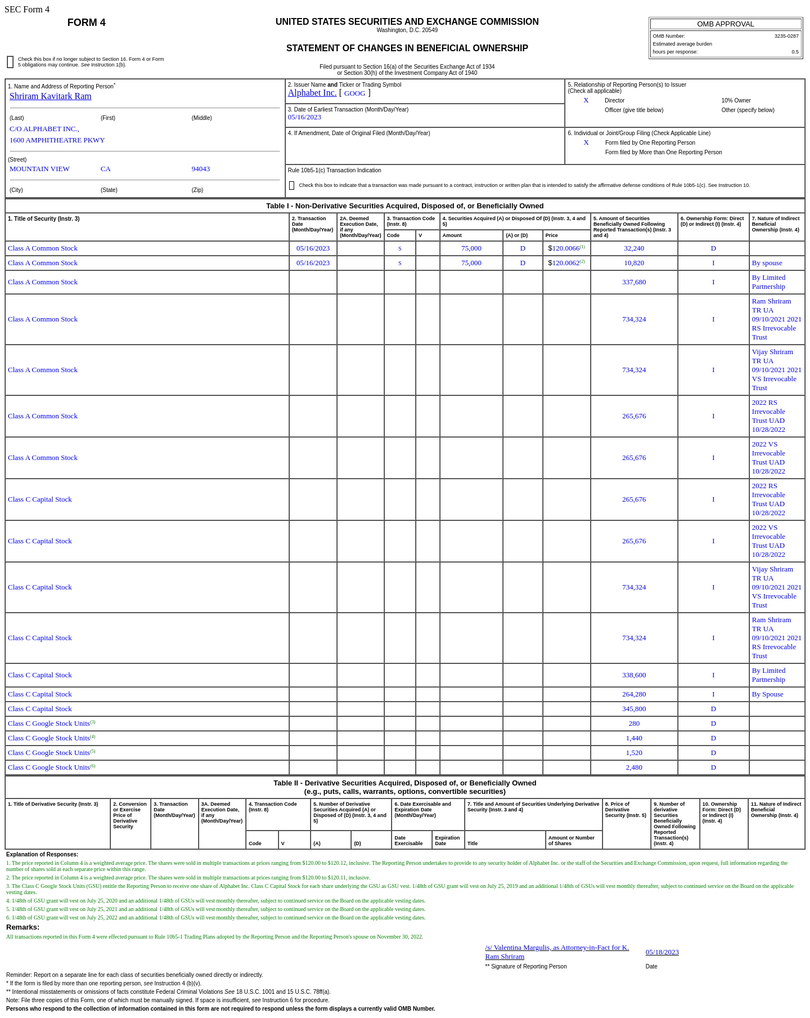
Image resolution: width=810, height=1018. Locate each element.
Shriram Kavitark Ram (51, 96)
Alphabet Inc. (312, 92)
